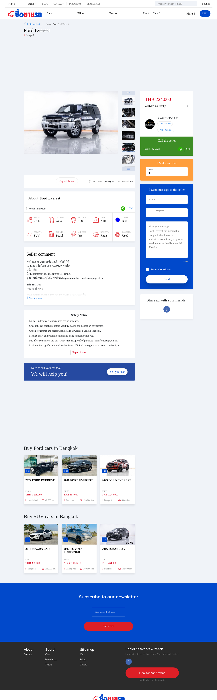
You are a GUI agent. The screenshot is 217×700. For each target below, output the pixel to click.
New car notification (152, 663)
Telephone (160, 211)
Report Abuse (79, 352)
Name (151, 199)
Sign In (206, 3)
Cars (49, 13)
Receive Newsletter (160, 269)
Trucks (113, 13)
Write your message (158, 226)
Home (48, 24)
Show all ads (165, 123)
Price (150, 170)
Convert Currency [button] (155, 105)
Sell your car (117, 371)
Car (54, 24)
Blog (45, 4)
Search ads (93, 4)
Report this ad (67, 181)
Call (131, 208)
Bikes (80, 13)
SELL (204, 13)
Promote (40, 181)
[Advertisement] (66, 65)
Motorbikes (51, 649)
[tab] (167, 106)
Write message (165, 130)
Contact (59, 4)
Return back (33, 24)
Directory (75, 4)
